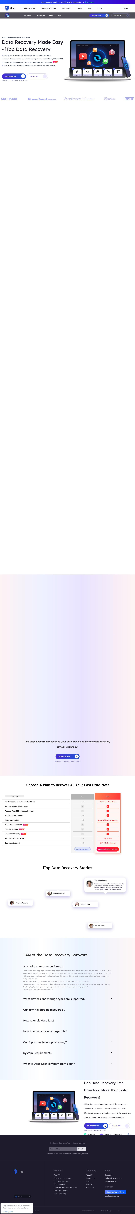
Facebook (90, 1187)
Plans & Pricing (60, 1194)
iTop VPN (57, 1175)
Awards (89, 1184)
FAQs (51, 15)
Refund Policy (110, 1181)
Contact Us (90, 1178)
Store (99, 8)
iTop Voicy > (89, 2)
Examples (41, 15)
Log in (125, 8)
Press (88, 1181)
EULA (119, 1211)
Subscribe (81, 1149)
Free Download (82, 849)
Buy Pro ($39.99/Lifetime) (108, 849)
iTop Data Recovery (61, 1181)
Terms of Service (88, 1211)
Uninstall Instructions (113, 1178)
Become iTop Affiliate (115, 1192)
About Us (89, 1175)
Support (108, 1175)
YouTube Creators (112, 1196)
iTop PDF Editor (60, 1184)
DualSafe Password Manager (65, 1187)
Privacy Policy (106, 1211)
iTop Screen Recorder (62, 1178)
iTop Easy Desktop (61, 1191)
